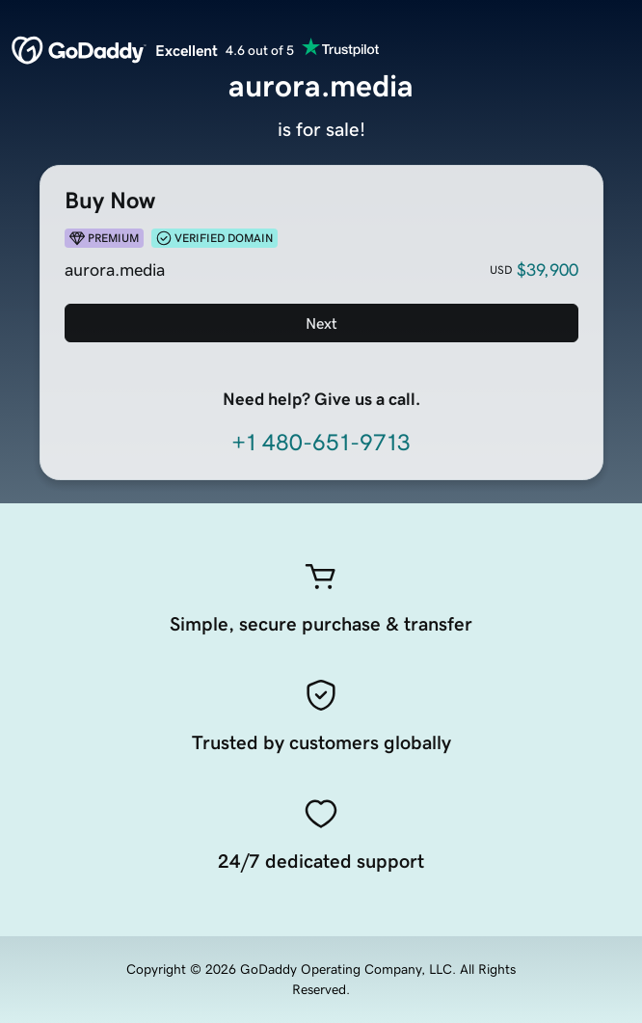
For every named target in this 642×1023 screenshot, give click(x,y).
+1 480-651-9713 (321, 442)
